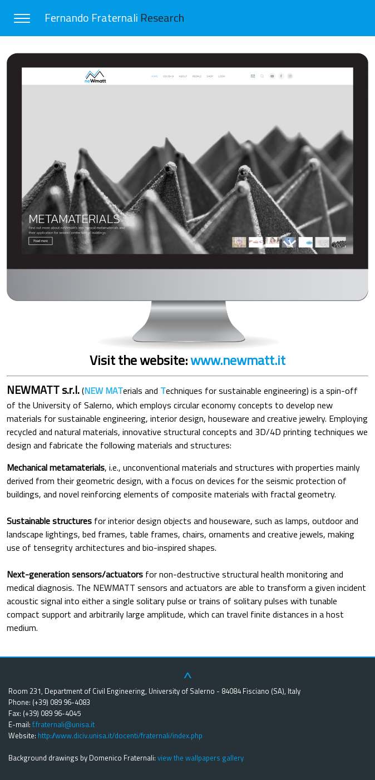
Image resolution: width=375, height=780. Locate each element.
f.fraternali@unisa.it (63, 724)
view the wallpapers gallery (200, 757)
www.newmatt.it (237, 360)
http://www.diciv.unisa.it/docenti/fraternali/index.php (120, 735)
